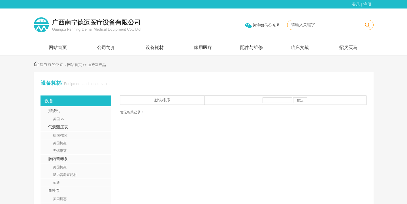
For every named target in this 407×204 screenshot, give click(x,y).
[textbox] (324, 25)
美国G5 (58, 119)
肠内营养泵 (58, 159)
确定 (300, 100)
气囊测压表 (58, 127)
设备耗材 (155, 47)
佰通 (56, 182)
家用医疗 (203, 47)
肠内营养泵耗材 (65, 175)
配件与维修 (251, 47)
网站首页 (58, 47)
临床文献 (300, 47)
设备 (49, 100)
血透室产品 (97, 65)
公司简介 (106, 47)
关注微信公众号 (266, 25)
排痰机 (54, 111)
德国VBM (60, 135)
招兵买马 (348, 47)
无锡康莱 (60, 151)
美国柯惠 (60, 143)
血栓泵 (54, 190)
